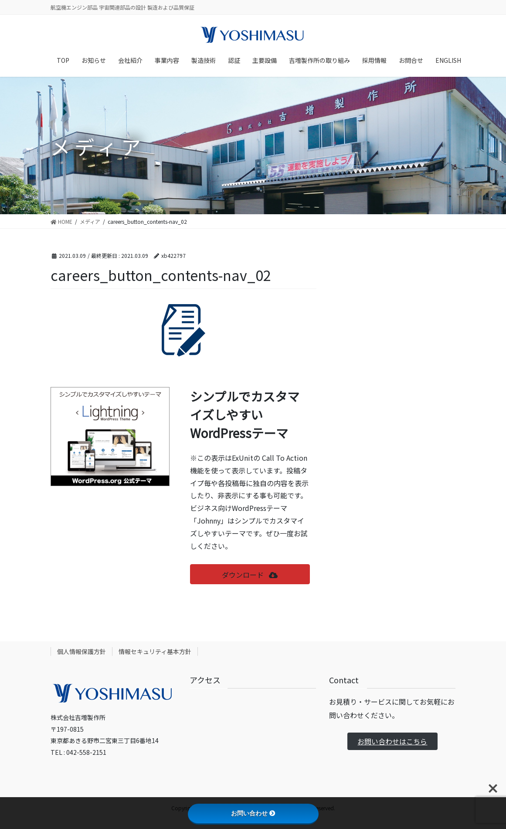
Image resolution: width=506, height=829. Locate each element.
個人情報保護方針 (81, 651)
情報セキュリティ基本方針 (155, 651)
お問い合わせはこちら (392, 741)
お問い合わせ (253, 813)
